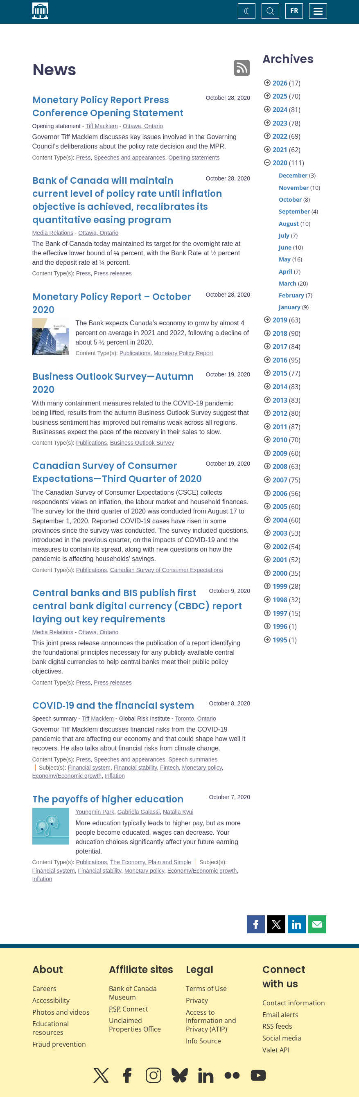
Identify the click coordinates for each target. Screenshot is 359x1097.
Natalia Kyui (178, 812)
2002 (280, 546)
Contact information (293, 1002)
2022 (280, 136)
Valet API (275, 1049)
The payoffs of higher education (107, 799)
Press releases (113, 273)
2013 (280, 400)
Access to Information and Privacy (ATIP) (211, 1021)
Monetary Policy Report (183, 353)
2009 (280, 453)
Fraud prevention (59, 1044)
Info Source (203, 1040)
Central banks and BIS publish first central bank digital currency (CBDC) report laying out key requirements (137, 606)
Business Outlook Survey (142, 442)
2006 (280, 493)
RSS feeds (277, 1026)
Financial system (89, 767)
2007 (280, 479)
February (291, 295)
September (294, 211)
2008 (280, 466)
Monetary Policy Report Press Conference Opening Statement (107, 106)
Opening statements (193, 157)
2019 (280, 319)
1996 (280, 626)
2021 (280, 149)
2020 (280, 162)
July (284, 235)
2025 (280, 96)
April (285, 271)
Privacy (197, 1000)
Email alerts (280, 1014)
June (285, 247)
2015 (280, 373)
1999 (280, 586)
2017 (280, 346)
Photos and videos (61, 1012)
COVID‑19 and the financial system (113, 705)
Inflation (115, 776)
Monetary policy (202, 767)
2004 (280, 520)
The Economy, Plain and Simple (150, 862)
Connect (128, 1009)
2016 (280, 360)
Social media (281, 1038)
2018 (280, 333)
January (289, 307)
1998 (280, 599)
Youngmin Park (95, 812)
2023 (280, 123)
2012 (280, 413)
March (287, 283)
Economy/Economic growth (67, 776)
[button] (256, 924)
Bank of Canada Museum (133, 993)
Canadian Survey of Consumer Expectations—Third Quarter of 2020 (117, 472)
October (290, 199)
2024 (280, 109)
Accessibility (51, 1000)
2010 (280, 439)
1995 (280, 639)
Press (83, 157)
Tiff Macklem (102, 126)
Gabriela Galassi (138, 812)
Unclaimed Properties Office (135, 1025)
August (289, 224)
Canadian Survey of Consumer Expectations (166, 570)
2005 (280, 506)
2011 (280, 426)
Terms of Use (206, 988)
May (285, 259)
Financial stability (135, 767)
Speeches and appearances (129, 157)
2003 (280, 533)
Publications (135, 353)
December (293, 175)
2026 (280, 83)
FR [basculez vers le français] (294, 10)
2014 (280, 386)
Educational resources (50, 1028)
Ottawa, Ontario (143, 126)
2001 (280, 559)
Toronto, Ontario (195, 718)
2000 (280, 573)
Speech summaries (192, 759)
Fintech (169, 767)
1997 (280, 613)
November (294, 187)
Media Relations (52, 233)
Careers (44, 988)
